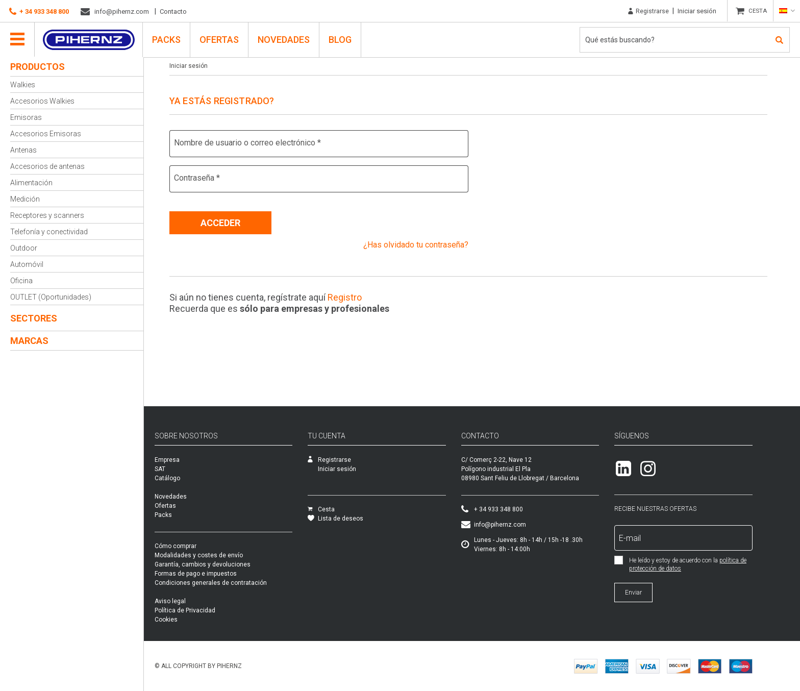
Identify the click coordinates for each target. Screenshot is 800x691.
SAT (178, 468)
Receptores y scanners (47, 215)
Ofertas (220, 39)
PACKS (167, 39)
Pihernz (89, 39)
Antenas (23, 150)
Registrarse (647, 11)
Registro (348, 296)
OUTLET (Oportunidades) (50, 297)
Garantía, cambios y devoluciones (221, 563)
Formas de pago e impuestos (214, 573)
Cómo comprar (194, 545)
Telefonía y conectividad (49, 232)
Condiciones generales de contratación (229, 582)
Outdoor (23, 248)
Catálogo (185, 477)
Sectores (33, 318)
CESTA (756, 11)
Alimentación (31, 183)
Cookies (184, 619)
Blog (341, 39)
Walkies (22, 85)
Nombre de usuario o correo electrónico (251, 142)
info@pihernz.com (115, 12)
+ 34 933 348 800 (39, 12)
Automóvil (26, 264)
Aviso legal (188, 600)
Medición (25, 199)
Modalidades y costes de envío (217, 554)
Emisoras (26, 117)
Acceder (224, 222)
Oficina (21, 281)
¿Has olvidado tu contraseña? (419, 244)
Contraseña (200, 178)
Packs (181, 514)
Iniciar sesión (696, 11)
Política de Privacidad (203, 609)
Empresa (185, 459)
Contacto (173, 11)
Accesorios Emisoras (45, 134)
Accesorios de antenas (47, 166)
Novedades (285, 39)
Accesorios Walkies (42, 101)
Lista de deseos (354, 518)
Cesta (340, 508)
